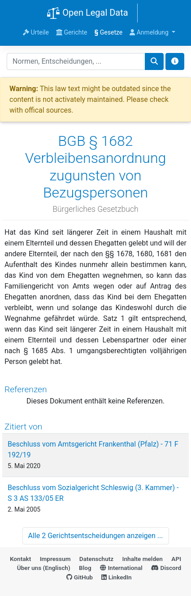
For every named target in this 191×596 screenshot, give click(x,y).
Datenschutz (96, 558)
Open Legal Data (87, 13)
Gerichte (71, 32)
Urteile (36, 32)
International (121, 567)
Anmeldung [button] (150, 32)
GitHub (79, 577)
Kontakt (20, 558)
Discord (166, 567)
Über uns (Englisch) (43, 567)
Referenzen (25, 389)
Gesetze (109, 32)
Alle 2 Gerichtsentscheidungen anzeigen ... (95, 535)
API (176, 558)
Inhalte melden (142, 558)
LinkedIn (116, 577)
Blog (85, 567)
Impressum (55, 558)
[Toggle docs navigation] (174, 61)
